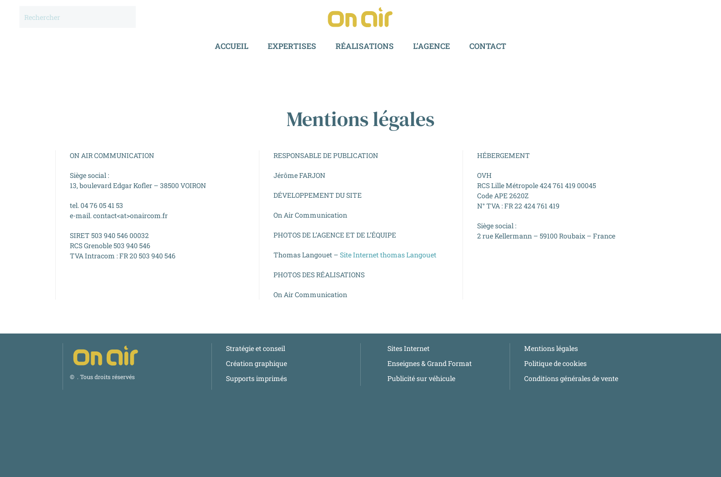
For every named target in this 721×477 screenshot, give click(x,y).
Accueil (231, 46)
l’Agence (431, 46)
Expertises (292, 46)
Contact (487, 46)
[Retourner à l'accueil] (360, 17)
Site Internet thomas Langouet (388, 254)
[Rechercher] (77, 17)
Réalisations (365, 46)
